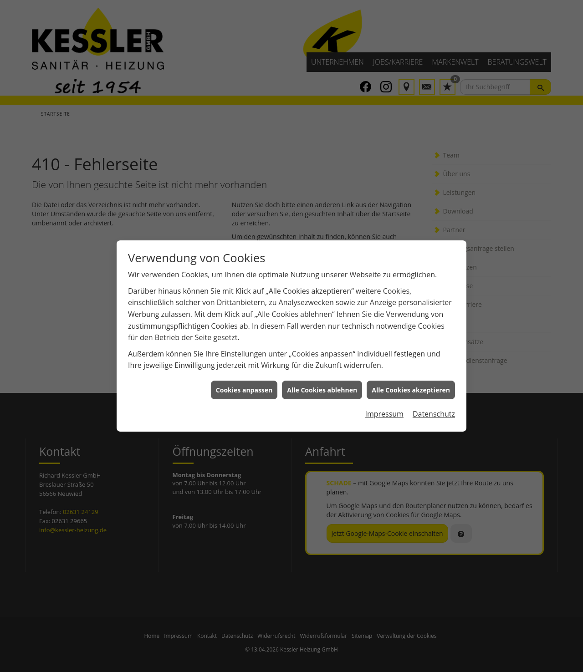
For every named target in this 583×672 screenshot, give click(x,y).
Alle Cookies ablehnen (322, 385)
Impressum (384, 410)
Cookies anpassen (244, 385)
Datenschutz (434, 410)
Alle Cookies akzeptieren (411, 385)
